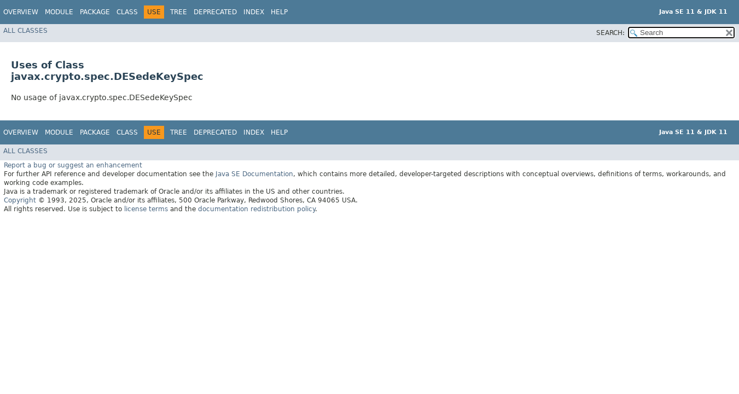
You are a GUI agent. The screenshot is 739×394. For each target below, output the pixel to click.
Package (95, 12)
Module (59, 12)
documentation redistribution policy (256, 209)
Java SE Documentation (254, 174)
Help (279, 12)
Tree (178, 12)
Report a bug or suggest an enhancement (73, 165)
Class (127, 12)
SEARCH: (610, 33)
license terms (146, 209)
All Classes (25, 30)
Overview (20, 12)
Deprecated (215, 12)
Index (253, 12)
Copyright (20, 200)
